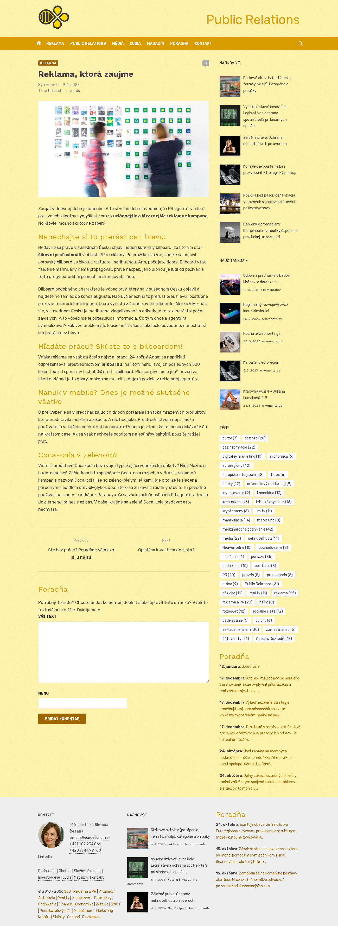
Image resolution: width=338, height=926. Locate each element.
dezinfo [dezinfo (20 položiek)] (256, 436)
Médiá (118, 43)
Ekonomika (80, 896)
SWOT (111, 896)
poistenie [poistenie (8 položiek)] (234, 564)
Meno (39, 679)
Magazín (155, 43)
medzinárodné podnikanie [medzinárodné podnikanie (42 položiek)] (249, 528)
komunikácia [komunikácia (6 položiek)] (237, 500)
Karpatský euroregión (263, 360)
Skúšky (54, 909)
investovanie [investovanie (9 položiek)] (238, 491)
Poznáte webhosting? (263, 332)
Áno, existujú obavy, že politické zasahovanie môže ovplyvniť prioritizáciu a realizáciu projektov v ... (261, 682)
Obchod (60, 863)
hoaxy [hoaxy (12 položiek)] (255, 473)
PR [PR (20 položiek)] (258, 564)
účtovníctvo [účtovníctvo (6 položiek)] (237, 637)
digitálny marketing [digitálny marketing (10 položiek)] (244, 455)
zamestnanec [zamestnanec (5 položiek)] (282, 628)
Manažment (77, 890)
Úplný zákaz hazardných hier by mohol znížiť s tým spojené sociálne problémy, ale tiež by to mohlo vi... (262, 780)
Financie (90, 863)
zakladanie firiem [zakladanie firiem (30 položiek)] (242, 628)
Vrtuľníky (101, 883)
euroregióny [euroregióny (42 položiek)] (238, 464)
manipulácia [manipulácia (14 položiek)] (238, 518)
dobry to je (252, 665)
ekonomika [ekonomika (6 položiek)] (283, 455)
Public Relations (88, 43)
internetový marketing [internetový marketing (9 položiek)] (246, 482)
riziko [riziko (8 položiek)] (268, 601)
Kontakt (203, 43)
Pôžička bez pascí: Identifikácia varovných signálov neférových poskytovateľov (271, 200)
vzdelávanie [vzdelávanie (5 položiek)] (237, 619)
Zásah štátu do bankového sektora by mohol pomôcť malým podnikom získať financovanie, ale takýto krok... (261, 853)
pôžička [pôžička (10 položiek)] (275, 582)
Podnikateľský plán (50, 902)
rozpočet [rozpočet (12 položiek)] (235, 610)
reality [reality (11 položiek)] (232, 591)
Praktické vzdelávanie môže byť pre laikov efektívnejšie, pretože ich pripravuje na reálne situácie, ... (262, 731)
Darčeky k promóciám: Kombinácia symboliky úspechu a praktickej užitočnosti (273, 228)
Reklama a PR (80, 883)
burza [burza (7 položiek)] (231, 436)
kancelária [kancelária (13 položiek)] (271, 491)
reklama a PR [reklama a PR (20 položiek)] (239, 601)
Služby (75, 863)
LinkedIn (72, 849)
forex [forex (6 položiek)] (231, 473)
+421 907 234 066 (81, 836)
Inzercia (45, 85)
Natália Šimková (178, 878)
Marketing (98, 902)
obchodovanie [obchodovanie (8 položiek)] (238, 546)
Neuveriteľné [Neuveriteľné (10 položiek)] (276, 537)
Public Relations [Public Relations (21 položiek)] (241, 582)
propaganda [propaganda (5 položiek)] (237, 573)
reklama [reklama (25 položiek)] (259, 591)
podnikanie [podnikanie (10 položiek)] (265, 555)
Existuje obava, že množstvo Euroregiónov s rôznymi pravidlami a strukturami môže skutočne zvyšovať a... (258, 829)
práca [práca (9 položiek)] (264, 573)
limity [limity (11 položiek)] (265, 509)
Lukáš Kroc (174, 843)
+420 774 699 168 (81, 842)
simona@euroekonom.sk (85, 829)
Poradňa (179, 43)
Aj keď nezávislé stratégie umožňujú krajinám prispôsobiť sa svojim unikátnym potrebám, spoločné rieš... (256, 707)
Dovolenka (86, 909)
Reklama (55, 43)
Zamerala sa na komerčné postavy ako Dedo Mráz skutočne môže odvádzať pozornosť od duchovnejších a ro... (260, 878)
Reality (59, 890)
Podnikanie (43, 863)
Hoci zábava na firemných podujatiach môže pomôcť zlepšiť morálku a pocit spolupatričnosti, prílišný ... (262, 756)
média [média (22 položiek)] (291, 528)
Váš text (43, 603)
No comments (194, 843)
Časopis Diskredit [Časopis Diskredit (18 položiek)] (276, 637)
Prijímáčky (98, 890)
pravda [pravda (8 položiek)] (281, 564)
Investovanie (45, 869)
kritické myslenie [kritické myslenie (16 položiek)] (275, 500)
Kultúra (40, 909)
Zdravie (97, 896)
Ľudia (135, 43)
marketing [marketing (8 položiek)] (270, 518)
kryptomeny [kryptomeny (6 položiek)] (237, 509)
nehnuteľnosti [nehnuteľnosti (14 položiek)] (239, 537)
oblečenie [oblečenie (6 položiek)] (271, 546)
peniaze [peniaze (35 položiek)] (234, 555)
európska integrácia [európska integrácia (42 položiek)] (279, 464)
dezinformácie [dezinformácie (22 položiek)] (240, 446)
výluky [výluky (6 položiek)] (265, 619)
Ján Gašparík (176, 906)
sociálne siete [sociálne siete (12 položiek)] (269, 610)
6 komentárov (272, 288)
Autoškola (42, 890)
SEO (63, 883)
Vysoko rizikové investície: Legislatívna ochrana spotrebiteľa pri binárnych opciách (273, 113)
